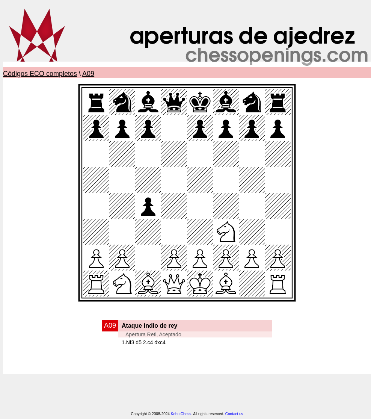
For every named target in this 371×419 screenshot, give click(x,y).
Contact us (234, 414)
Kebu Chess (181, 414)
